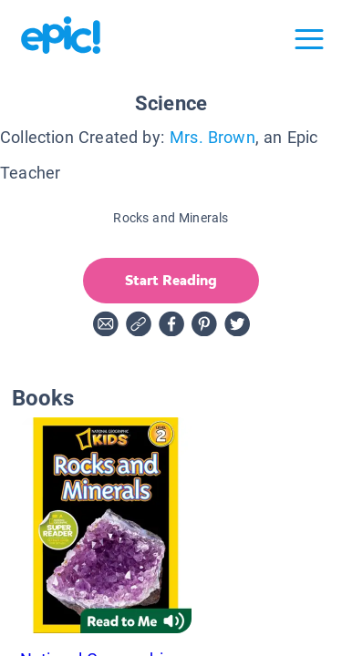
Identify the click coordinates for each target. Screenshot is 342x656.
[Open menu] (309, 39)
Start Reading (171, 280)
